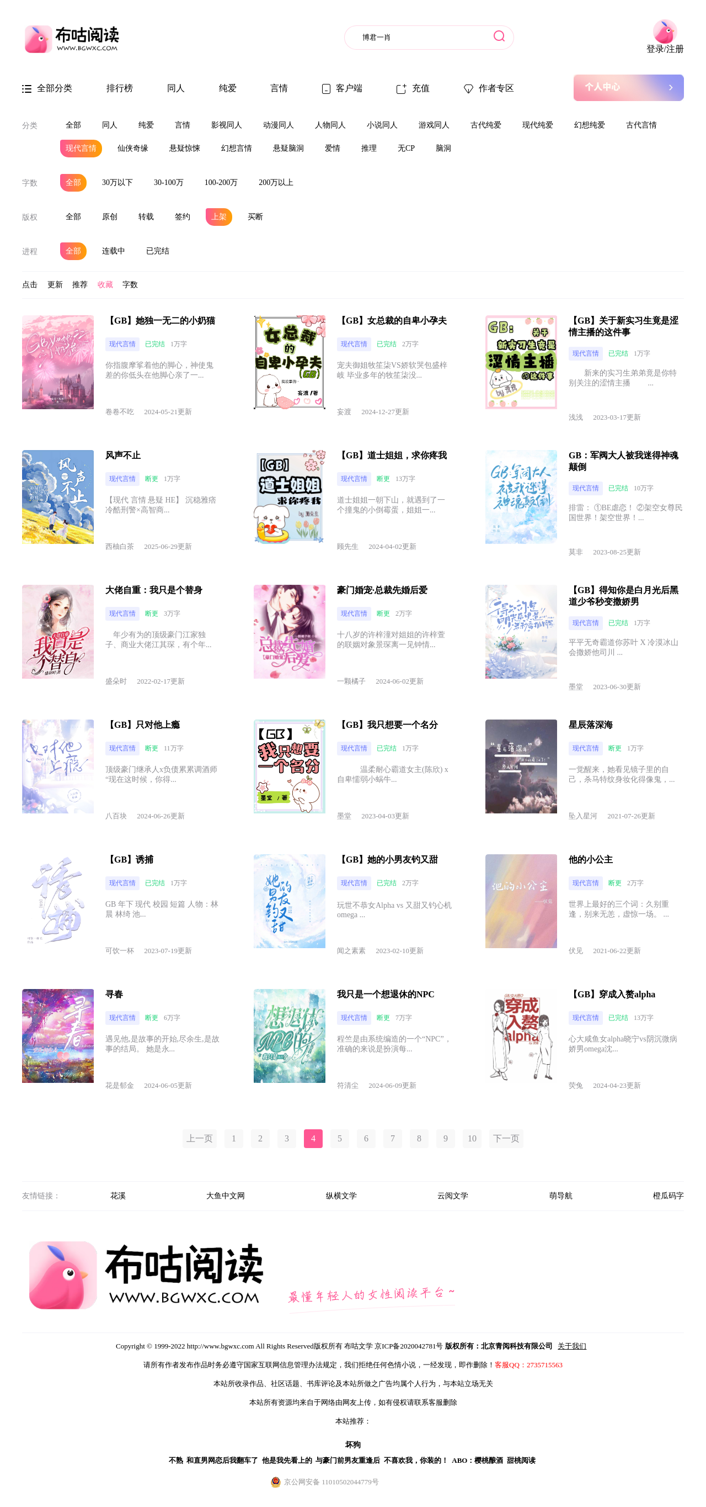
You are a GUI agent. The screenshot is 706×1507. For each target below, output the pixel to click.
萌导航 (561, 1196)
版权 (30, 217)
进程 (30, 251)
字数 (30, 183)
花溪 (118, 1196)
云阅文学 (452, 1196)
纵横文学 (341, 1196)
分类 (30, 125)
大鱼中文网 (225, 1196)
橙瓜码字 (668, 1196)
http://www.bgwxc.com (220, 1346)
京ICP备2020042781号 (409, 1346)
